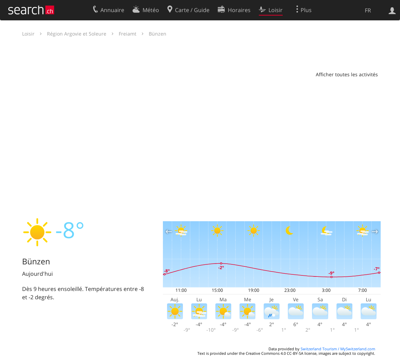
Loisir (28, 33)
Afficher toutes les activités (347, 74)
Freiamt (127, 33)
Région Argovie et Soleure (76, 33)
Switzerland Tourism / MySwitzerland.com (338, 348)
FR (368, 10)
